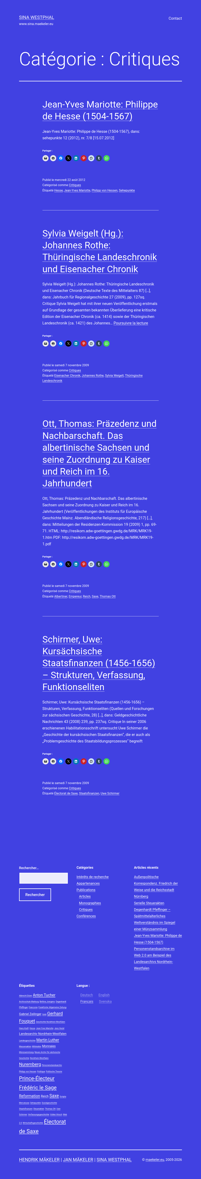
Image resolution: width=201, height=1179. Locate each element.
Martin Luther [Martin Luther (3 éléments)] (47, 1040)
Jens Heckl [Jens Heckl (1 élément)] (59, 1028)
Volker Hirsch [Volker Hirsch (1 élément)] (56, 1114)
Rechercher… (29, 868)
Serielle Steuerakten (149, 903)
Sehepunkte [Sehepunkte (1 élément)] (35, 1103)
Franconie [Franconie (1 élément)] (33, 1007)
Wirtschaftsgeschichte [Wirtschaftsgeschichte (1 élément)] (33, 1123)
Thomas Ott (108, 596)
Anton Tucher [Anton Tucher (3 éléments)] (44, 995)
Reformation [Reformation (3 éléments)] (29, 1096)
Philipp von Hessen (105, 190)
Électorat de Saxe (66, 793)
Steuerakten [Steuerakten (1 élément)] (38, 1109)
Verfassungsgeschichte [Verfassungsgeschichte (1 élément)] (38, 1114)
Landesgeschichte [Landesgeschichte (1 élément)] (27, 1040)
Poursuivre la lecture (131, 323)
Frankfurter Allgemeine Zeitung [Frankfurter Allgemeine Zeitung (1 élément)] (52, 1007)
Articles (85, 896)
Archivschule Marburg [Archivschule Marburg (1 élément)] (29, 1001)
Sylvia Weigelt (114, 375)
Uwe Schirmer (110, 793)
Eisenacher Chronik (67, 375)
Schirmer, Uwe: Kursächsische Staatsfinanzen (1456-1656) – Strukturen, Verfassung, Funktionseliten (98, 663)
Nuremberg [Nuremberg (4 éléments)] (30, 1064)
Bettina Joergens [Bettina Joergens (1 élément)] (47, 1001)
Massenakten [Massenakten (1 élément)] (25, 1046)
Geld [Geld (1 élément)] (44, 1014)
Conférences (86, 916)
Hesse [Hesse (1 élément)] (32, 1028)
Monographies (90, 903)
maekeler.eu (155, 1160)
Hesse (58, 190)
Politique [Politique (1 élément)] (41, 1071)
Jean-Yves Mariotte (77, 190)
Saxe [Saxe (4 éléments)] (54, 1095)
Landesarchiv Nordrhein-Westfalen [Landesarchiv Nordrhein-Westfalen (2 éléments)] (42, 1034)
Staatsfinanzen (89, 793)
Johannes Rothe (93, 375)
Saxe (95, 596)
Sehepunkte (127, 190)
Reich (86, 596)
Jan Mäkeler (78, 1159)
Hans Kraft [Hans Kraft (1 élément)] (24, 1028)
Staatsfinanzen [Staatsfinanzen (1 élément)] (26, 1109)
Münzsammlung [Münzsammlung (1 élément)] (26, 1052)
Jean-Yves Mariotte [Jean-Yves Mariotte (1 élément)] (44, 1028)
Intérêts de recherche (93, 877)
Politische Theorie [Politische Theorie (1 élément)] (54, 1071)
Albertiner (60, 596)
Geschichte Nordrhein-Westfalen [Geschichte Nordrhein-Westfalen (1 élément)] (50, 1022)
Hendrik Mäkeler (39, 1159)
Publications (86, 890)
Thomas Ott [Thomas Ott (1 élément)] (50, 1109)
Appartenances (88, 883)
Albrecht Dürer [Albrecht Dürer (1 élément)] (25, 995)
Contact (175, 18)
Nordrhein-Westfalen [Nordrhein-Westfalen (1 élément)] (39, 1058)
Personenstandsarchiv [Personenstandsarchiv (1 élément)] (52, 1065)
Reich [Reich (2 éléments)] (45, 1096)
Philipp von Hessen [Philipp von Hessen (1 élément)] (27, 1071)
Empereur (75, 596)
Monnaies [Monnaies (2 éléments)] (49, 1046)
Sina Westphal (36, 17)
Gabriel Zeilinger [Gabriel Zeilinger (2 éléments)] (30, 1014)
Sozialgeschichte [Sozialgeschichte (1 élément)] (49, 1103)
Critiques (75, 185)
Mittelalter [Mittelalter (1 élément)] (36, 1046)
